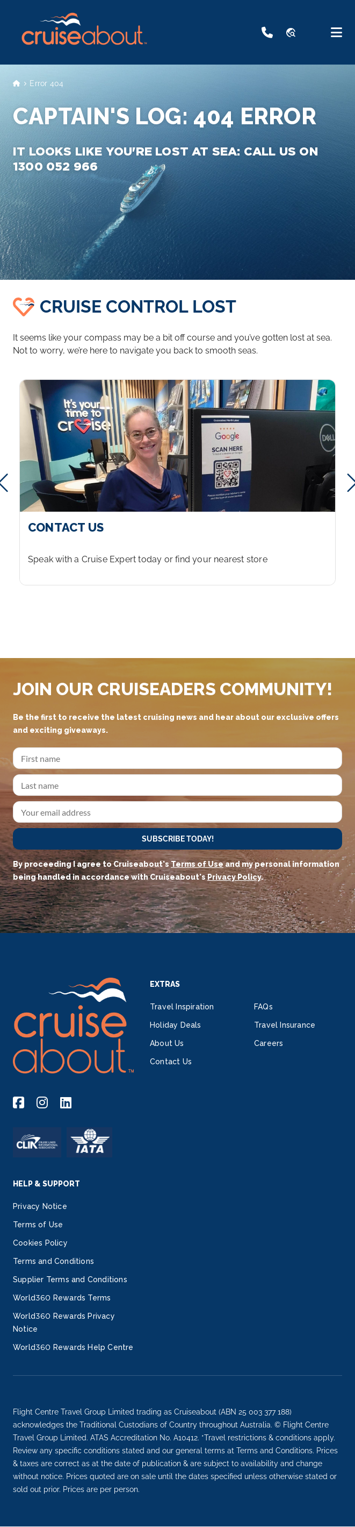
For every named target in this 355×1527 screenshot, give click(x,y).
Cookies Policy (40, 1243)
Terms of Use (197, 864)
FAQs (263, 1006)
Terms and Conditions (53, 1261)
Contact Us (171, 1061)
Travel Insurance (284, 1025)
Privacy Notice (40, 1206)
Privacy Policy (234, 877)
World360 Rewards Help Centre (73, 1347)
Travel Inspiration (182, 1006)
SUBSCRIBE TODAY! (178, 839)
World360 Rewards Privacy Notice (64, 1322)
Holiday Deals (175, 1025)
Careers (268, 1043)
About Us (167, 1043)
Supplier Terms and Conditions (70, 1279)
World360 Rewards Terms (62, 1297)
